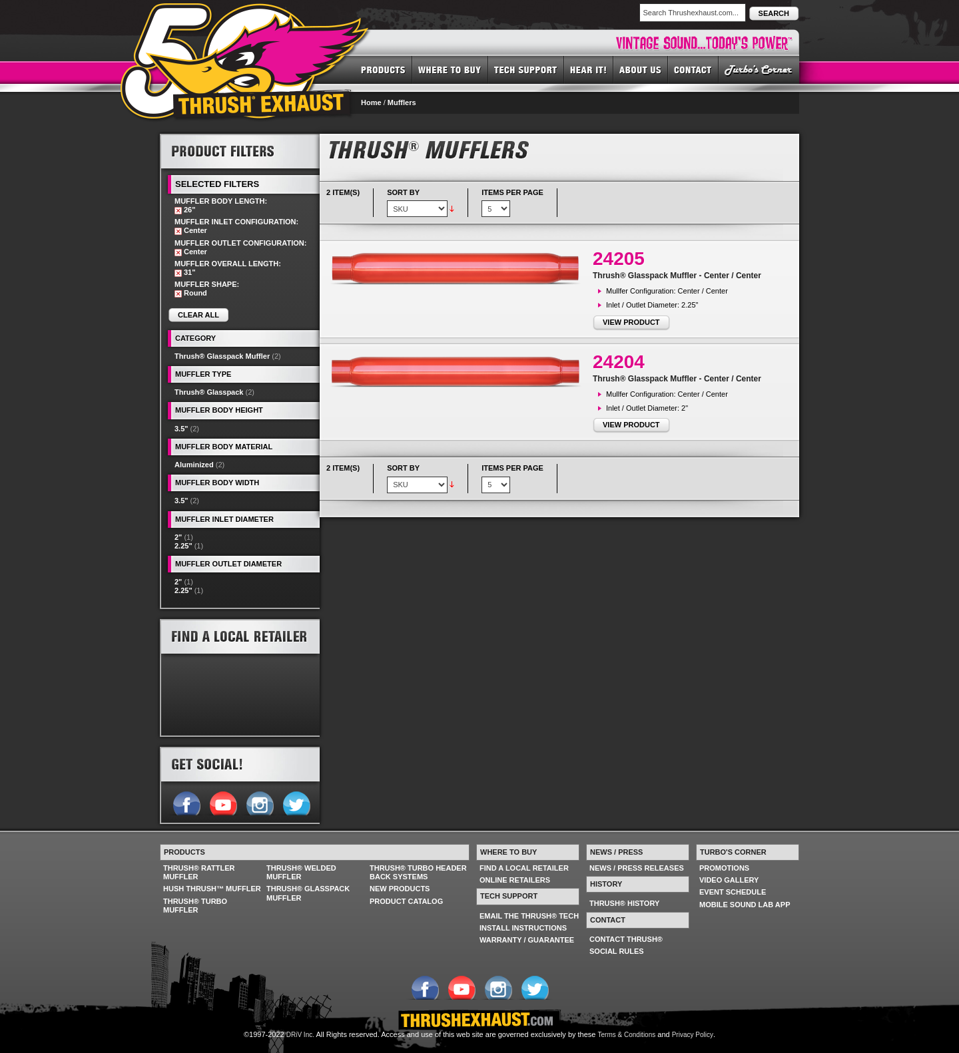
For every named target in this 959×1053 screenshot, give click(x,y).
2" (178, 537)
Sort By (403, 192)
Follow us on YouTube (222, 802)
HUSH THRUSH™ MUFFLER (212, 889)
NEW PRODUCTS (400, 889)
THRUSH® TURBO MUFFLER (195, 905)
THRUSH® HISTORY (624, 903)
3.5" (181, 429)
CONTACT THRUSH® (626, 939)
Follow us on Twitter (296, 802)
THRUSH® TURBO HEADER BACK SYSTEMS (418, 872)
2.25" (183, 546)
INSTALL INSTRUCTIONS (523, 928)
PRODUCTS (383, 69)
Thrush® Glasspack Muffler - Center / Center (677, 275)
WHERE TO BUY (450, 69)
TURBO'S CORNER (759, 69)
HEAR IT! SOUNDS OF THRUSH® (588, 69)
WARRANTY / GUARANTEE (527, 940)
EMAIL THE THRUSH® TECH (529, 916)
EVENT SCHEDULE (732, 892)
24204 (619, 361)
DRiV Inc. (300, 1034)
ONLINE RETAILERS (515, 880)
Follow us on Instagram (259, 802)
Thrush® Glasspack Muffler (222, 356)
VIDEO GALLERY (729, 880)
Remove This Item (178, 210)
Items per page (512, 192)
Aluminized (194, 465)
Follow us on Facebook (186, 802)
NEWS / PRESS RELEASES (636, 868)
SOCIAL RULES (616, 951)
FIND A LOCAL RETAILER (524, 868)
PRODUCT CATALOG (406, 901)
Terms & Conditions (627, 1034)
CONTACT (693, 69)
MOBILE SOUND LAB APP (745, 905)
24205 (619, 258)
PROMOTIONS (724, 868)
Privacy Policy (692, 1034)
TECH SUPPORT (526, 69)
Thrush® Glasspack (208, 392)
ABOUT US (640, 69)
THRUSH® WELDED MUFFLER (301, 872)
